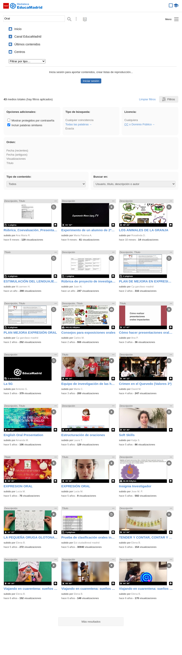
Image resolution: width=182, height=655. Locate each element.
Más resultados (91, 621)
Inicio (17, 29)
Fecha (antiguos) (16, 154)
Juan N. (78, 286)
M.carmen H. (23, 286)
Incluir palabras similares (24, 125)
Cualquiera (131, 120)
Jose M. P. (137, 491)
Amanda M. (22, 440)
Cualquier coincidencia (79, 120)
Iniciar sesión (91, 81)
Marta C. (78, 389)
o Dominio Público (138, 124)
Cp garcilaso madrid (142, 286)
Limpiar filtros (147, 99)
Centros (19, 52)
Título (9, 163)
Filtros (168, 99)
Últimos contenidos (27, 44)
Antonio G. (22, 389)
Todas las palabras (77, 124)
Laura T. (78, 440)
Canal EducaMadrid (27, 36)
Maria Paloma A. (83, 235)
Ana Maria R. (23, 235)
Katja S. (135, 440)
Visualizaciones (16, 158)
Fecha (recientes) (17, 150)
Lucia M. (21, 491)
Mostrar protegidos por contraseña (30, 120)
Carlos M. (79, 337)
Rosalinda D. (138, 235)
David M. (136, 389)
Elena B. (21, 542)
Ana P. (134, 337)
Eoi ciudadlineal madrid (86, 542)
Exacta (69, 128)
